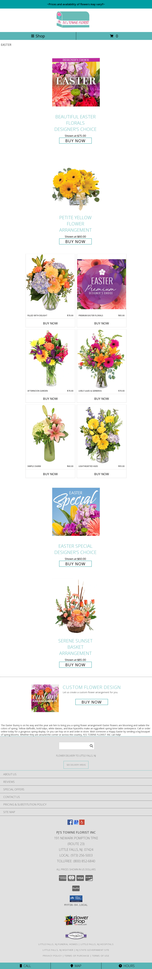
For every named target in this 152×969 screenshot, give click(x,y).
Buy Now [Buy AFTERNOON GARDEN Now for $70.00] (50, 398)
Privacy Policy (52, 955)
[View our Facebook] (70, 824)
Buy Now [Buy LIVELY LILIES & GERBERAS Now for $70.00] (101, 398)
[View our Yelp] (82, 824)
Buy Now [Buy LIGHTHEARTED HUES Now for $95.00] (101, 474)
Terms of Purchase (77, 955)
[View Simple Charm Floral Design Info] (50, 434)
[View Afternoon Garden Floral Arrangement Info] (50, 359)
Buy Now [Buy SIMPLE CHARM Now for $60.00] (50, 474)
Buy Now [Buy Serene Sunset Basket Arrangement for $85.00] (75, 664)
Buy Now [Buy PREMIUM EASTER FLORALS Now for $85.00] (101, 323)
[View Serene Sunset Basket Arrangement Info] (76, 606)
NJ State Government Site (92, 949)
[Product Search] (76, 745)
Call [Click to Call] (25, 966)
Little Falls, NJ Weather (58, 949)
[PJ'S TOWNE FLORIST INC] (76, 27)
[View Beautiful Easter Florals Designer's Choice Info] (76, 82)
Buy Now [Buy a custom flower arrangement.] (92, 702)
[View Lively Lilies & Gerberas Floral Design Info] (101, 359)
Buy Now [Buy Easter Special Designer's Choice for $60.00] (75, 563)
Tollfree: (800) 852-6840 (76, 861)
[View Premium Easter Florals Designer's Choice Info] (101, 284)
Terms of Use (100, 955)
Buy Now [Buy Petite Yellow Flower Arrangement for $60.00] (75, 241)
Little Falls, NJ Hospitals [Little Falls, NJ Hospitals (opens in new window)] (97, 944)
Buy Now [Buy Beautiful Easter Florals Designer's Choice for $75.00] (75, 140)
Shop (38, 36)
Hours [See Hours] (127, 966)
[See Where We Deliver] (76, 764)
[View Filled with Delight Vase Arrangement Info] (50, 284)
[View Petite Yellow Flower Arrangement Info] (76, 183)
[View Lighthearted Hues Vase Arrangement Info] (101, 435)
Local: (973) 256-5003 (76, 855)
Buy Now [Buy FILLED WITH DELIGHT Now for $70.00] (50, 323)
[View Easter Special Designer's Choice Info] (76, 511)
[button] (76, 898)
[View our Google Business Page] (76, 824)
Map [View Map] (76, 966)
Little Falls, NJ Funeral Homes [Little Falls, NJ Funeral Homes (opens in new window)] (58, 944)
